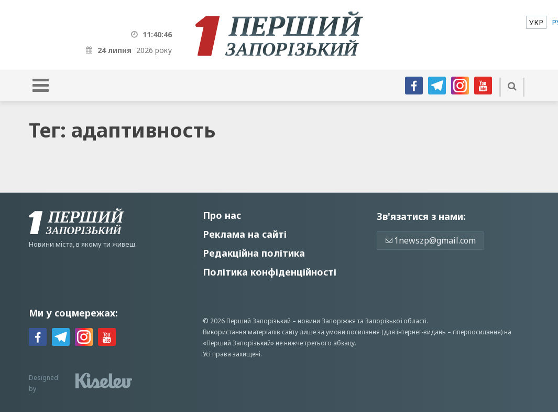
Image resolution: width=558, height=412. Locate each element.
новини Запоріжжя (327, 320)
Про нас (222, 215)
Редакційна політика (254, 253)
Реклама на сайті (245, 234)
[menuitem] (536, 22)
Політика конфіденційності (269, 272)
